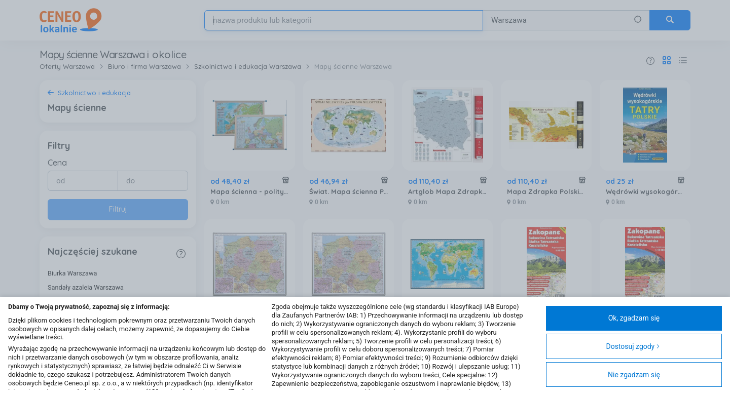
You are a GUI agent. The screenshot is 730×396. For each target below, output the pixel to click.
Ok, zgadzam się (634, 318)
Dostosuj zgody (633, 346)
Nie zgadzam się (634, 375)
